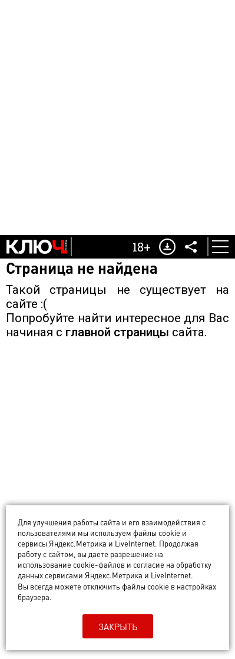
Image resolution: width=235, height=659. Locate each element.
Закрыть (117, 626)
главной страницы (117, 332)
